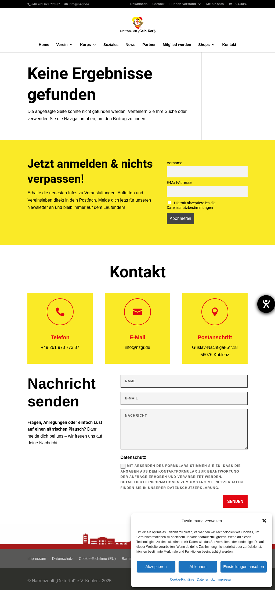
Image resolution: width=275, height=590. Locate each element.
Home (44, 45)
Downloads (138, 4)
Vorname (174, 163)
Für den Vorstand (182, 4)
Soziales (110, 45)
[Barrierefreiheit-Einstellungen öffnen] (266, 304)
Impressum (225, 579)
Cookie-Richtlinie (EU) (97, 559)
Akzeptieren (156, 566)
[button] (264, 520)
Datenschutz (206, 579)
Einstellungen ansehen (243, 566)
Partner (149, 45)
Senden (235, 501)
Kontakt (229, 45)
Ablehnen (197, 566)
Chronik (158, 4)
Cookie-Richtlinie (182, 579)
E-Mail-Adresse (179, 182)
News (131, 45)
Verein (62, 45)
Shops (204, 45)
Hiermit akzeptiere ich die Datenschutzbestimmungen (191, 205)
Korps (85, 45)
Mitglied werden (177, 45)
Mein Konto (215, 4)
